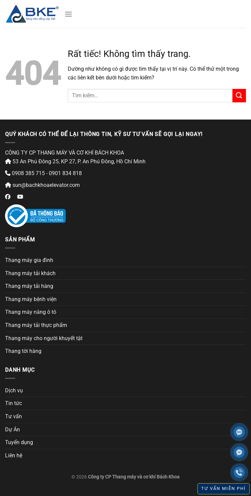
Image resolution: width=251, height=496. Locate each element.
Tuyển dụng (19, 442)
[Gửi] (239, 95)
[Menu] (68, 14)
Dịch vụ (14, 390)
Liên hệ (13, 455)
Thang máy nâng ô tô (30, 312)
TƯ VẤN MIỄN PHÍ (223, 488)
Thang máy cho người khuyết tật (44, 338)
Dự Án (12, 429)
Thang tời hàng (23, 351)
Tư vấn (13, 416)
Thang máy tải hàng (29, 286)
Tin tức (13, 403)
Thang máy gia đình (29, 260)
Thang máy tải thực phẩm (36, 325)
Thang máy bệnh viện (31, 299)
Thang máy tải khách (30, 273)
